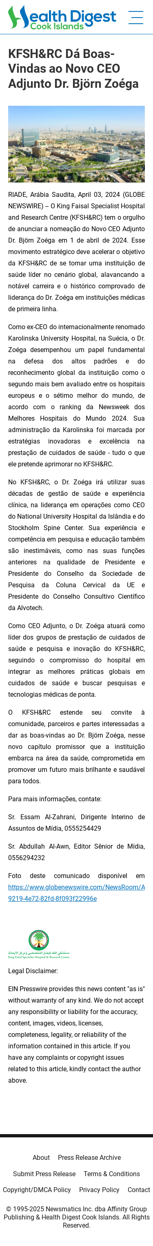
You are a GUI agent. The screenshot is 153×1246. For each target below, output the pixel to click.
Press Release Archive (89, 1157)
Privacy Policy (99, 1190)
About (41, 1157)
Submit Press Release (44, 1174)
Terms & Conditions (112, 1174)
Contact (139, 1190)
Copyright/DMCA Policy (37, 1190)
